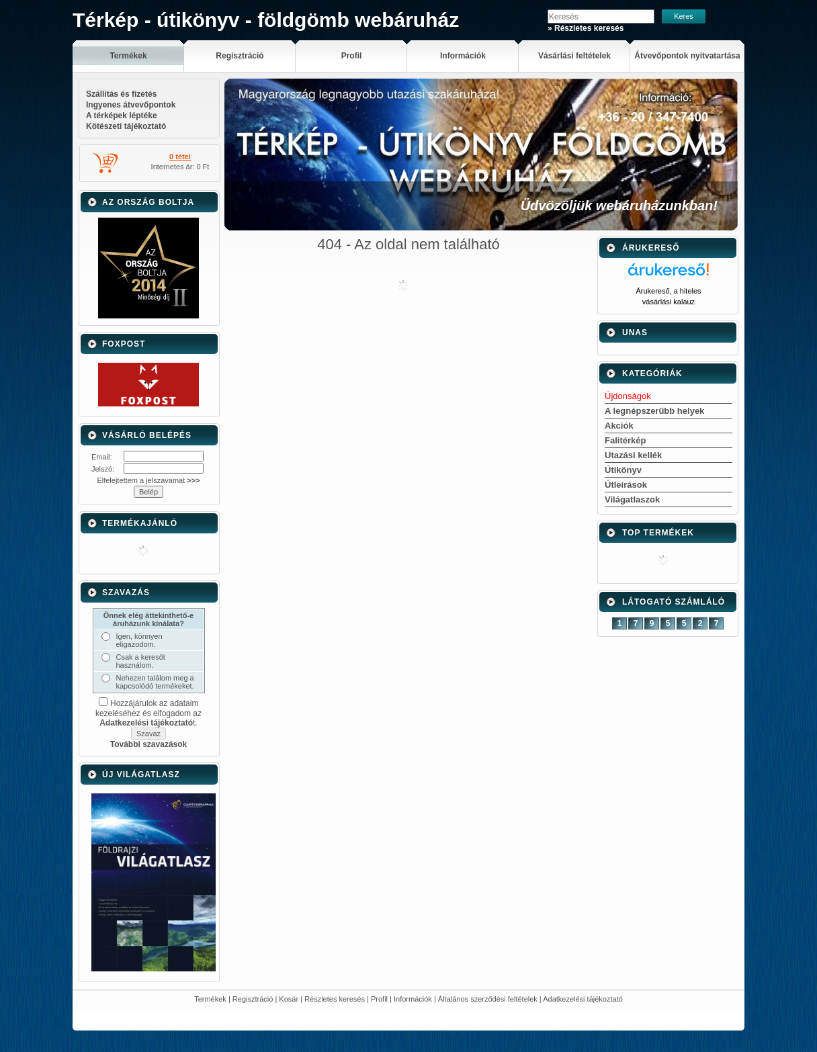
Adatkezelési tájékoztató (583, 999)
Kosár (288, 999)
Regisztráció (252, 999)
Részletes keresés (334, 999)
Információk (413, 999)
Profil (379, 999)
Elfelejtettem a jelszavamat (148, 480)
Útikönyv (623, 470)
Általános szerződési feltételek (488, 999)
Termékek (210, 999)
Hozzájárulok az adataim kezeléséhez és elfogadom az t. (148, 713)
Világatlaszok (632, 499)
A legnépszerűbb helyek (654, 411)
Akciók (619, 426)
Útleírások (626, 485)
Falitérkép (625, 440)
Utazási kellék (633, 455)
